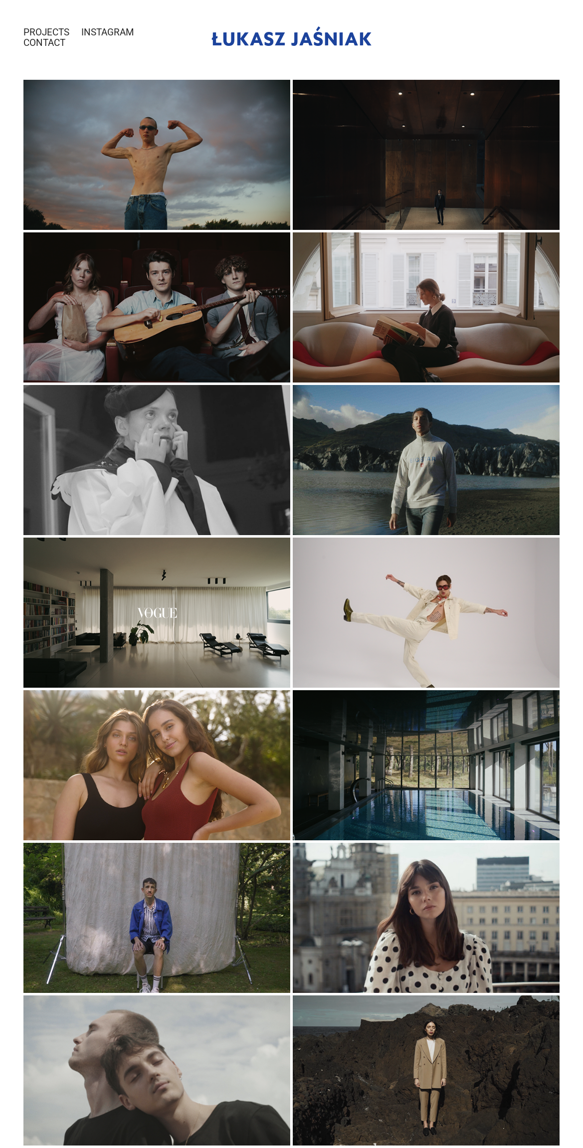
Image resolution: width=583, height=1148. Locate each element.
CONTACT (44, 42)
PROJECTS (46, 31)
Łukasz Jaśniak (291, 37)
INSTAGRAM (107, 31)
